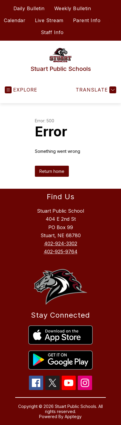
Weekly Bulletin (72, 8)
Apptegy (73, 416)
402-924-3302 (60, 243)
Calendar (14, 20)
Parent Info (87, 20)
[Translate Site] (95, 90)
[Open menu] (21, 90)
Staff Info (52, 32)
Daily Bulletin (29, 8)
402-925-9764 (60, 252)
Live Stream (49, 20)
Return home (51, 171)
